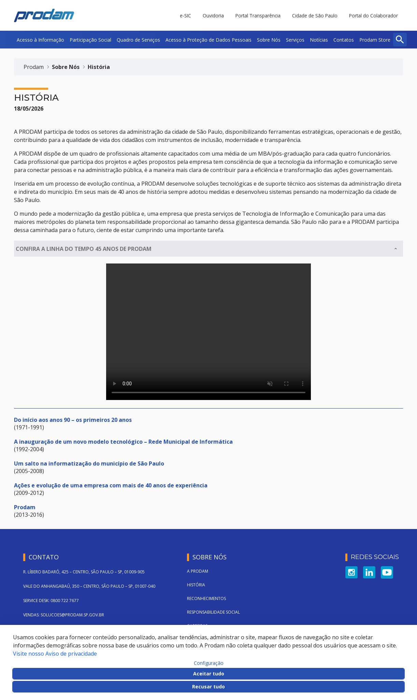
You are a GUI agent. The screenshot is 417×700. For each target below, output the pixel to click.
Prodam (24, 507)
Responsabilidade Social (213, 612)
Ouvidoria (213, 15)
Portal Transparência (258, 15)
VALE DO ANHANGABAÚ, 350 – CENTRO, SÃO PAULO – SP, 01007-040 (89, 586)
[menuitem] (40, 39)
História (196, 585)
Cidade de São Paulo (314, 15)
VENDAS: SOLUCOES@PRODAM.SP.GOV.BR (63, 615)
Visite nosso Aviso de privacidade (55, 653)
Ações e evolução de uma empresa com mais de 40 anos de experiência (110, 485)
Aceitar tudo (208, 673)
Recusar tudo (208, 686)
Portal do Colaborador (373, 15)
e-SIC (185, 15)
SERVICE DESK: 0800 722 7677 (51, 600)
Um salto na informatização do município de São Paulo (89, 463)
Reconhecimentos (206, 598)
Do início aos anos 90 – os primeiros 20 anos (73, 420)
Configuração (209, 663)
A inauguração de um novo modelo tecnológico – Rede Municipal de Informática (123, 442)
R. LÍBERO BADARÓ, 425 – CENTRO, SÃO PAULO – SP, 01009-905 (84, 572)
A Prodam (197, 571)
